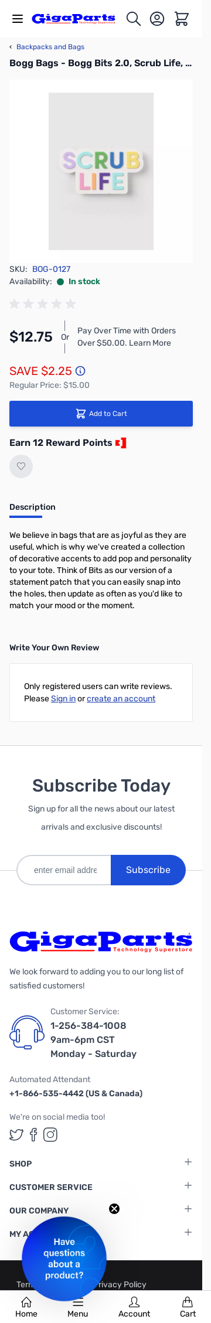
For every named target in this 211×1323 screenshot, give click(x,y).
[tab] (32, 511)
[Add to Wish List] (21, 466)
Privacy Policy (120, 1285)
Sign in (63, 699)
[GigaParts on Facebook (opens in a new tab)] (33, 1134)
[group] (44, 304)
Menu (77, 1308)
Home (26, 1308)
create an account (121, 699)
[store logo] (78, 18)
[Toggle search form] (133, 19)
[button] (64, 1258)
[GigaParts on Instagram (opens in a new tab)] (50, 1134)
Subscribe (148, 869)
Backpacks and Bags (46, 47)
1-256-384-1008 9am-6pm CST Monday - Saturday (93, 1039)
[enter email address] (63, 870)
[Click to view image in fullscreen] (101, 171)
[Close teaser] (114, 1209)
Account (134, 1308)
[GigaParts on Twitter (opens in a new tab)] (16, 1134)
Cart (188, 1308)
